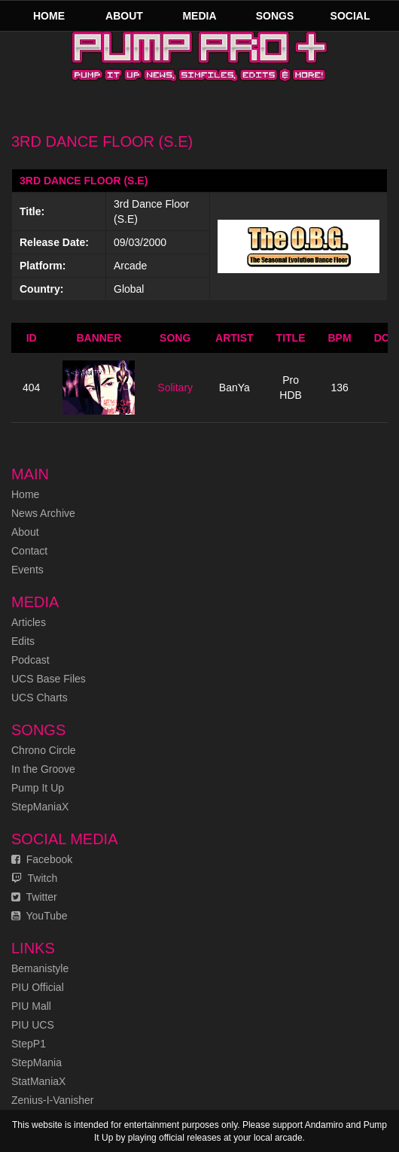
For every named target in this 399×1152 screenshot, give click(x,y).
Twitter (34, 897)
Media (199, 16)
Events (27, 570)
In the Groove (43, 769)
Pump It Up (37, 788)
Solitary (175, 387)
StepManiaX (40, 807)
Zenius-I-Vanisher (52, 1100)
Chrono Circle (43, 750)
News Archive (43, 513)
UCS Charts (39, 698)
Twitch (34, 878)
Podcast (30, 660)
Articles (28, 622)
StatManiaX (38, 1081)
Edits (23, 641)
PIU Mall (31, 1006)
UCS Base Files (48, 679)
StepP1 (28, 1044)
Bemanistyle (40, 968)
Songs (275, 16)
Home (49, 16)
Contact (29, 551)
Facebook (41, 859)
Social (350, 16)
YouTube (39, 916)
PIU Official (37, 987)
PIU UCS (32, 1025)
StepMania (36, 1062)
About (124, 16)
